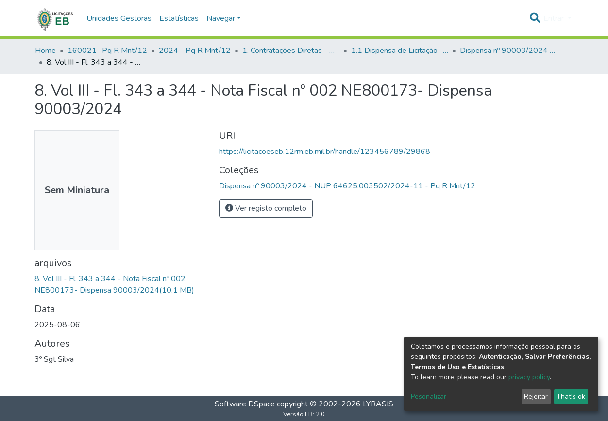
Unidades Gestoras (119, 18)
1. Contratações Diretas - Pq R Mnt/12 (290, 50)
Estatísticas (179, 18)
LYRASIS (378, 404)
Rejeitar (536, 396)
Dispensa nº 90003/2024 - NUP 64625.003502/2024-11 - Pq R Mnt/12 (508, 50)
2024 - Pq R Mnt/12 (195, 50)
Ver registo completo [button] (265, 208)
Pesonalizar (428, 396)
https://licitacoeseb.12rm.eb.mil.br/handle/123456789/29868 (324, 151)
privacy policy (529, 377)
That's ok (571, 396)
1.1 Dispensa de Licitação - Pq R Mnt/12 (399, 50)
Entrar (554, 18)
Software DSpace (245, 404)
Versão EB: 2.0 (304, 414)
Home (45, 50)
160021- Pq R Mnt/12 (107, 50)
